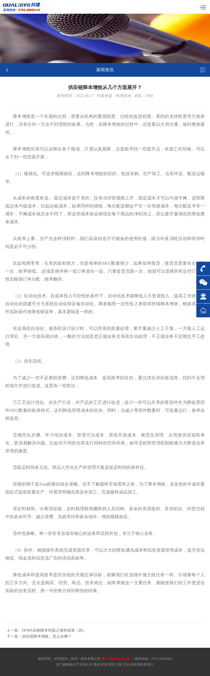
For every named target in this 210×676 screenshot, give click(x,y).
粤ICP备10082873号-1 (117, 659)
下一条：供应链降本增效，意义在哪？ (39, 636)
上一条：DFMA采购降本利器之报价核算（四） (46, 630)
